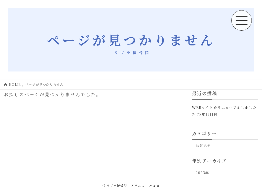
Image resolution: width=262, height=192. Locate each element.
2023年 (202, 172)
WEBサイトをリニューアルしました (224, 107)
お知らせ (203, 145)
